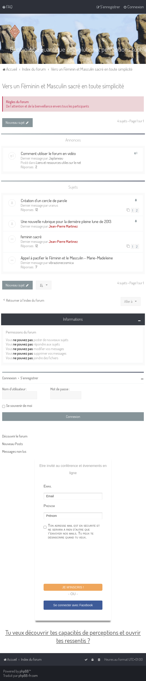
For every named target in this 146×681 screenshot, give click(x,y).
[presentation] (77, 562)
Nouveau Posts (12, 443)
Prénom (49, 505)
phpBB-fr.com (28, 675)
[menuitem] (7, 7)
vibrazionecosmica (61, 262)
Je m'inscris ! (73, 587)
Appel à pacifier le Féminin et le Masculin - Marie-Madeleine (67, 257)
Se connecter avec (73, 605)
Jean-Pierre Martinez (63, 226)
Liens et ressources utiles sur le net (58, 162)
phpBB (24, 671)
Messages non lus (14, 451)
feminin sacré (31, 236)
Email (47, 486)
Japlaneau (56, 158)
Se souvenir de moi (19, 405)
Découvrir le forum (14, 436)
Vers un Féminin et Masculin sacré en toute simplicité (63, 86)
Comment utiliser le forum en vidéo (48, 153)
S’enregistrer (29, 378)
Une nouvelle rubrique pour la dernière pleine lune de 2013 (66, 221)
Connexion (9, 378)
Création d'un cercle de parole (44, 200)
